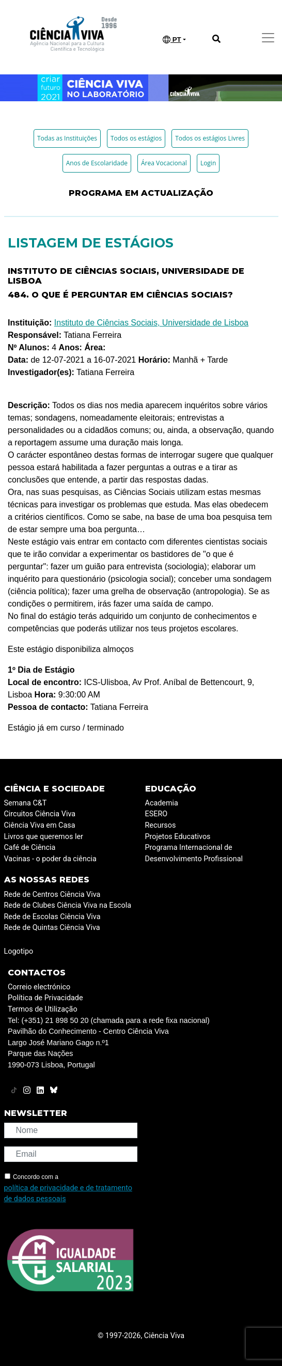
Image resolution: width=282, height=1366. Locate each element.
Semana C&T (25, 803)
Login (208, 163)
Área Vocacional (164, 163)
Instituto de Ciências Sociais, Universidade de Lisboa (151, 322)
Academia (161, 803)
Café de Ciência (30, 847)
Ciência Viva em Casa (39, 825)
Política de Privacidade (45, 998)
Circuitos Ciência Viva (40, 814)
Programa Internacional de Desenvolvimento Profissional (194, 853)
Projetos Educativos (178, 836)
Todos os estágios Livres (210, 138)
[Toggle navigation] (268, 37)
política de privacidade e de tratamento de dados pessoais (68, 1194)
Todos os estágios (136, 138)
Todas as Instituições (67, 138)
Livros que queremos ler (43, 836)
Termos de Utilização (42, 1009)
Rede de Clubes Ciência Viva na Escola (67, 905)
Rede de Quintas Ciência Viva (52, 927)
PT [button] (172, 40)
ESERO (156, 814)
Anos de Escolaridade (97, 163)
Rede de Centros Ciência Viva (52, 894)
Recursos (160, 825)
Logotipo (19, 951)
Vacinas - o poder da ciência (50, 859)
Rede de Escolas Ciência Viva (52, 916)
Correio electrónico (39, 987)
